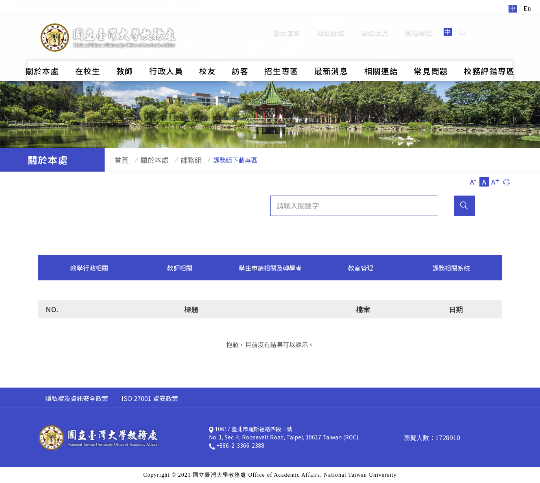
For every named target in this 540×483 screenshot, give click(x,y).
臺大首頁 (286, 24)
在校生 (88, 56)
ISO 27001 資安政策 (150, 398)
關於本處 (42, 56)
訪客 (240, 56)
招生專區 (281, 56)
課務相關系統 (451, 268)
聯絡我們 (375, 24)
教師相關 (179, 268)
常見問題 (431, 56)
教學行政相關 (89, 268)
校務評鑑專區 (489, 56)
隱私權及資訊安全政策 (76, 398)
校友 (207, 56)
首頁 (118, 160)
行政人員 (166, 56)
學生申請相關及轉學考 (270, 268)
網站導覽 (418, 24)
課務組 (179, 160)
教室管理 (360, 268)
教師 (124, 56)
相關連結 (331, 24)
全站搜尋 (492, 24)
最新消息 (331, 56)
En (462, 24)
